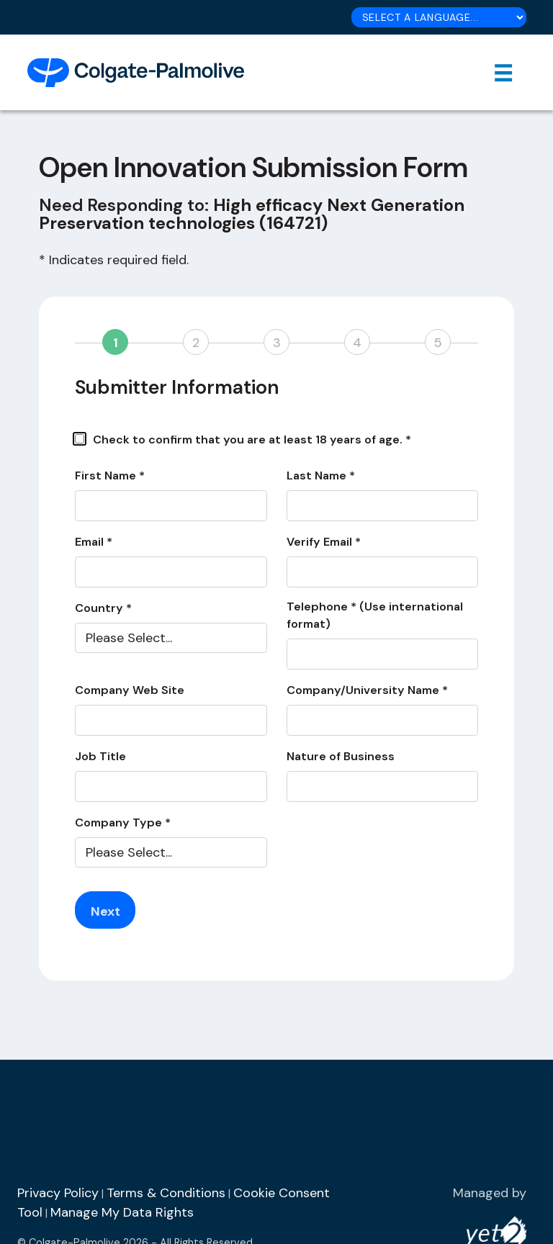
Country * (103, 608)
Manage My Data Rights (122, 1212)
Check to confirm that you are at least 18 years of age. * (243, 439)
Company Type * (123, 822)
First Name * (110, 475)
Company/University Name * (367, 690)
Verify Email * (324, 541)
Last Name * (321, 475)
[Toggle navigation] (503, 72)
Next (105, 911)
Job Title (100, 756)
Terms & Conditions (166, 1193)
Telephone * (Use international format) (375, 615)
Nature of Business (341, 756)
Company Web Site (129, 690)
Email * (93, 541)
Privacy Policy (58, 1193)
